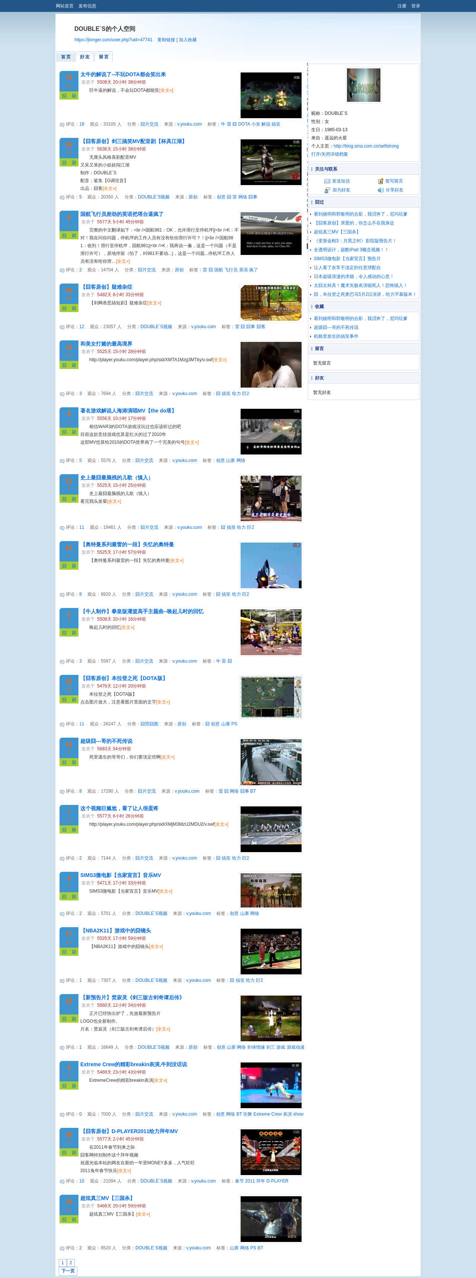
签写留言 (394, 181)
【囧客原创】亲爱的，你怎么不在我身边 (354, 223)
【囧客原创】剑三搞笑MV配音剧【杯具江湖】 (133, 141)
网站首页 (65, 6)
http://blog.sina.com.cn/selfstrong (366, 146)
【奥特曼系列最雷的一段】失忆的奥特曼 (127, 544)
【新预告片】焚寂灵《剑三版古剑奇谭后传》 (132, 997)
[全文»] (166, 90)
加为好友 (341, 189)
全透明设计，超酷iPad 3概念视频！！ (351, 249)
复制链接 (166, 39)
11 (81, 527)
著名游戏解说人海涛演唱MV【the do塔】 (128, 411)
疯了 (253, 269)
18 (81, 124)
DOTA (244, 124)
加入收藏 (188, 39)
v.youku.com (189, 124)
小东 (255, 124)
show (298, 1114)
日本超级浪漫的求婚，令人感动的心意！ (354, 276)
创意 (221, 197)
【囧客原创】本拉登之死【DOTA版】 (124, 678)
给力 (236, 393)
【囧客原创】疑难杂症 (106, 287)
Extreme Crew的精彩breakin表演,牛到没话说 (133, 1064)
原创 (193, 197)
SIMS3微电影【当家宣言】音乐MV (120, 875)
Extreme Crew (268, 1114)
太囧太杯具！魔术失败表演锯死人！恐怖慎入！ (361, 285)
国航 (218, 269)
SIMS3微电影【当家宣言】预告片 (347, 258)
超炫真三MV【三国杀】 (107, 1198)
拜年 (260, 1181)
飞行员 (231, 269)
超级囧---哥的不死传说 (106, 741)
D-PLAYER (277, 1181)
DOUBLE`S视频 (154, 197)
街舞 (247, 1114)
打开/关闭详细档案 (329, 154)
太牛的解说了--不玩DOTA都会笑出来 (123, 74)
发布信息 (87, 6)
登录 (415, 6)
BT (253, 791)
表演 (287, 1114)
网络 (242, 197)
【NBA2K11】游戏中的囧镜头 (115, 931)
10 (81, 1181)
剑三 (270, 1047)
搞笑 (275, 124)
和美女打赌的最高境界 (106, 344)
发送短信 (341, 181)
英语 (243, 269)
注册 (402, 6)
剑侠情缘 (256, 1047)
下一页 (68, 1271)
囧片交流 (149, 124)
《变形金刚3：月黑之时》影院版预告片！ (355, 240)
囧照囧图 (149, 724)
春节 (239, 1181)
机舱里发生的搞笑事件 (336, 336)
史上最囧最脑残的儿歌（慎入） (116, 478)
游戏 (280, 1047)
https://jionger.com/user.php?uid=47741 (113, 39)
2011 (250, 1181)
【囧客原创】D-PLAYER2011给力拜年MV (129, 1131)
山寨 (230, 460)
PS (234, 724)
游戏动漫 (296, 1047)
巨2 (245, 393)
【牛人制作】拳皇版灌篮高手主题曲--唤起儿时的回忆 (141, 611)
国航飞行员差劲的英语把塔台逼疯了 (122, 214)
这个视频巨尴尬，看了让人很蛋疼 (119, 808)
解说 (265, 124)
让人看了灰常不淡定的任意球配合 (347, 267)
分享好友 (394, 189)
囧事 (252, 197)
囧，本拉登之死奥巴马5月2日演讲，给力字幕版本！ (365, 294)
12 (81, 326)
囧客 (261, 326)
